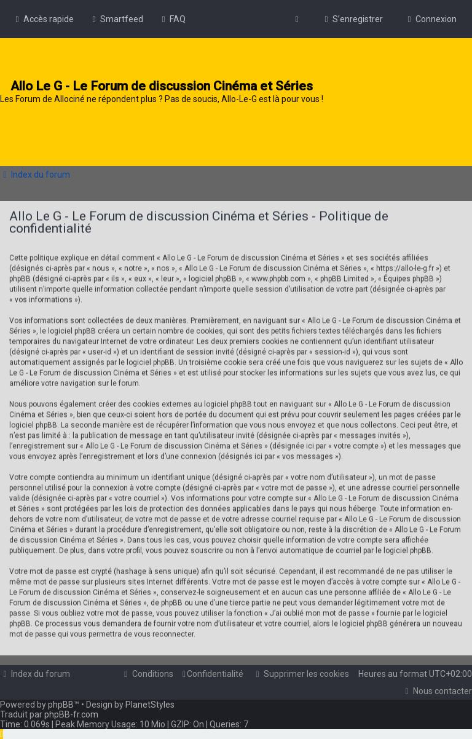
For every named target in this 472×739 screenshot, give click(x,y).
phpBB (61, 704)
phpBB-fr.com (71, 714)
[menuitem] (116, 19)
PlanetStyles (150, 704)
